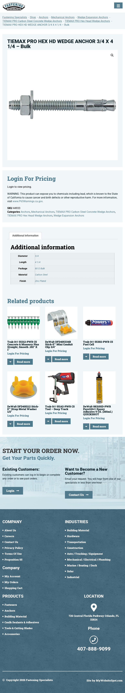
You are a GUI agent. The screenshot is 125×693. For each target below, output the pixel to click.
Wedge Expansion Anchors (69, 215)
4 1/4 (37, 262)
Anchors (25, 211)
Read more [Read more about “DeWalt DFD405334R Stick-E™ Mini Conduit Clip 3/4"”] (61, 359)
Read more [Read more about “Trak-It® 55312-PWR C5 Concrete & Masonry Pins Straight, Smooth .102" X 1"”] (23, 361)
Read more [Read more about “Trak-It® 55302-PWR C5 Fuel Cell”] (99, 356)
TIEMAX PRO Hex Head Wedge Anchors (29, 215)
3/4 (37, 256)
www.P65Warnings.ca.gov (28, 201)
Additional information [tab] (25, 235)
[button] (112, 55)
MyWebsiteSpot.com (109, 680)
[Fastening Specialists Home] (13, 6)
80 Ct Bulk (40, 268)
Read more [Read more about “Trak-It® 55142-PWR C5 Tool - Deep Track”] (61, 421)
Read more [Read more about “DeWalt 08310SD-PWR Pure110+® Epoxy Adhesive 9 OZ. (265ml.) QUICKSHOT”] (99, 426)
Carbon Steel (41, 274)
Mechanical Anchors (43, 211)
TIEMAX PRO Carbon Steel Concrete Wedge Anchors (85, 211)
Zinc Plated (40, 281)
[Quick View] (10, 362)
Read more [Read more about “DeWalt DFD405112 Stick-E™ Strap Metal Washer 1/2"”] (23, 423)
